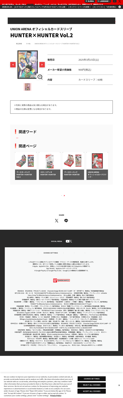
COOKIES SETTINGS (91, 379)
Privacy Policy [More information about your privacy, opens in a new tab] (55, 395)
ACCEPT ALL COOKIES (91, 391)
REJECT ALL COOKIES (91, 385)
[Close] (119, 385)
